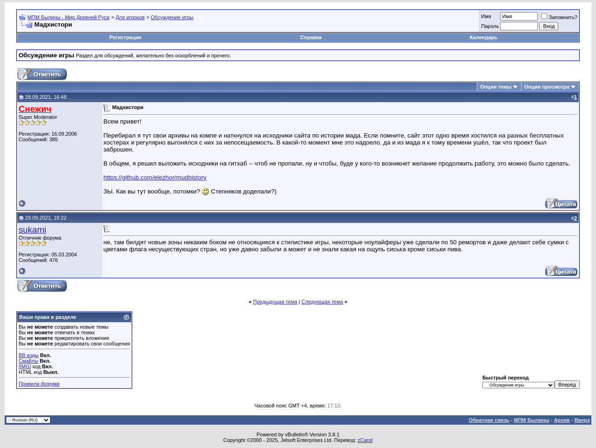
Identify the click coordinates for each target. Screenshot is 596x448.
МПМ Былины (531, 420)
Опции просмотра (546, 87)
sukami (32, 229)
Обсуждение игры (172, 17)
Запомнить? (559, 17)
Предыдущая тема (275, 301)
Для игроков (129, 17)
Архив (562, 420)
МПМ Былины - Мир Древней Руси (68, 17)
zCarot (365, 440)
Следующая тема (322, 301)
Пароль (490, 26)
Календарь (483, 37)
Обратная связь (489, 420)
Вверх (582, 420)
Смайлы (28, 361)
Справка (311, 37)
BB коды (29, 355)
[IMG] (25, 366)
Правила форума (39, 383)
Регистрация (125, 37)
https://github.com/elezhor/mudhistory (155, 177)
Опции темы (495, 87)
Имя (486, 16)
